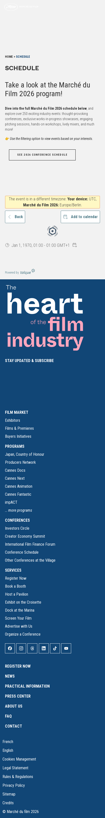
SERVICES (13, 570)
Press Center (18, 696)
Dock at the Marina (19, 610)
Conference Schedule (22, 552)
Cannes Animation (18, 486)
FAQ (8, 716)
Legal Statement (15, 768)
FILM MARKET (16, 412)
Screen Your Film (18, 618)
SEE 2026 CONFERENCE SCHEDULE (42, 154)
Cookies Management (19, 759)
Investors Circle (17, 528)
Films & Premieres (19, 428)
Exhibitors (12, 420)
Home (9, 56)
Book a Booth (15, 586)
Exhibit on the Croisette (23, 602)
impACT (11, 502)
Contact (13, 726)
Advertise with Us (18, 626)
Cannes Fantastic (18, 494)
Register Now (15, 578)
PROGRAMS (14, 446)
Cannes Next (15, 478)
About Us (13, 706)
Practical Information (27, 686)
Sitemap (8, 794)
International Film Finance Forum (30, 544)
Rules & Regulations (17, 776)
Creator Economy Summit (25, 536)
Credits (8, 803)
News (10, 676)
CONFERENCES (17, 520)
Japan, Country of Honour (24, 454)
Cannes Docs (15, 470)
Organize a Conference (23, 634)
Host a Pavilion (16, 594)
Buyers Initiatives (18, 436)
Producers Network (20, 462)
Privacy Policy (13, 785)
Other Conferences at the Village (30, 560)
